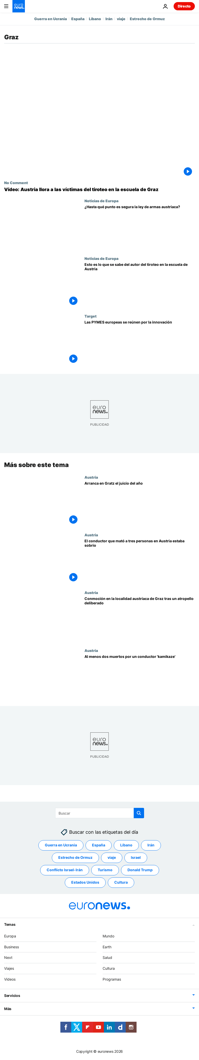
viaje (121, 19)
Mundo (108, 936)
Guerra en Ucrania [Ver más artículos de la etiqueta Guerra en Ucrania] (61, 845)
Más (7, 1008)
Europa (10, 936)
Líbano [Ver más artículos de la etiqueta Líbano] (126, 845)
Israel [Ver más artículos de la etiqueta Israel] (136, 857)
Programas (112, 979)
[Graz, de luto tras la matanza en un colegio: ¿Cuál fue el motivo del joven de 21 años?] (139, 285)
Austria (91, 477)
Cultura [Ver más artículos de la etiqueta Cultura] (121, 882)
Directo (184, 6)
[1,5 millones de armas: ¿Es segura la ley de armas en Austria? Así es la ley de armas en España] (139, 227)
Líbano (95, 19)
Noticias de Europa (101, 201)
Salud (107, 957)
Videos (10, 979)
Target (90, 316)
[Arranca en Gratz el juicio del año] (139, 504)
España (77, 19)
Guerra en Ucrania (50, 19)
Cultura (109, 968)
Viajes (9, 968)
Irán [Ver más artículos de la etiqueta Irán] (150, 845)
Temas (10, 924)
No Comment (16, 183)
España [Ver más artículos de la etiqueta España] (98, 845)
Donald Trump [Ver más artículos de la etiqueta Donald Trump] (140, 870)
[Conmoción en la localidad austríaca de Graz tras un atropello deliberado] (139, 619)
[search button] (139, 813)
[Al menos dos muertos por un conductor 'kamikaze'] (139, 677)
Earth (107, 946)
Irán (108, 19)
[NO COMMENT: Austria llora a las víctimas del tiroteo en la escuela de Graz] (99, 189)
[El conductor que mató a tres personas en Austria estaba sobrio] (139, 561)
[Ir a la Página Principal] (18, 6)
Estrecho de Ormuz (147, 19)
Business (11, 946)
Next (8, 957)
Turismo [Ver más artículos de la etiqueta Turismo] (105, 870)
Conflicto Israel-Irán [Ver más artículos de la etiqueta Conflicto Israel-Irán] (65, 870)
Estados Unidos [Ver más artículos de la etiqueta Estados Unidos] (85, 882)
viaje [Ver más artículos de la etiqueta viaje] (112, 857)
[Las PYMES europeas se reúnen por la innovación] (139, 342)
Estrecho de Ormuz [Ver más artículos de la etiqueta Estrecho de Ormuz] (75, 857)
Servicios (12, 995)
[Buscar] (99, 813)
